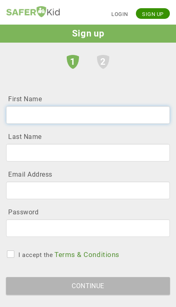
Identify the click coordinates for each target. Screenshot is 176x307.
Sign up (153, 14)
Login (119, 14)
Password (23, 212)
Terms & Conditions (87, 254)
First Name (25, 99)
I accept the (35, 254)
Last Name (25, 137)
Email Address (30, 174)
